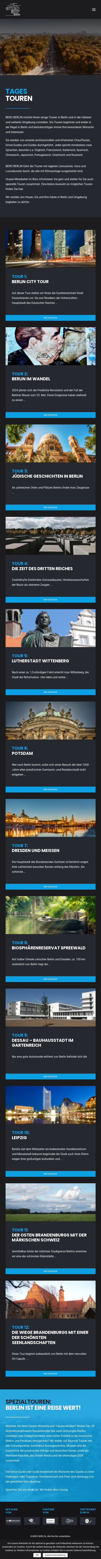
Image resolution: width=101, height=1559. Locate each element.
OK (37, 1555)
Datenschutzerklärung (55, 1555)
